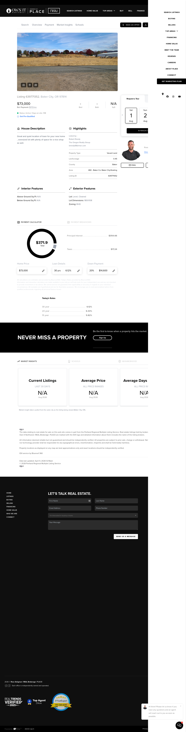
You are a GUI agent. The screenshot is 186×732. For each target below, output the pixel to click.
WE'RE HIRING (171, 11)
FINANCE (141, 11)
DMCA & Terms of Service (164, 729)
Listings (9, 496)
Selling (9, 503)
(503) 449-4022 (162, 527)
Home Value (92, 11)
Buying (9, 500)
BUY (121, 11)
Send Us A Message (126, 537)
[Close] (181, 706)
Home (8, 493)
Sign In (177, 2)
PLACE (39, 682)
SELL (130, 11)
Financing (10, 507)
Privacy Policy (147, 729)
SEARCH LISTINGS (74, 11)
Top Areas (109, 11)
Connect (10, 517)
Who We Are (11, 514)
